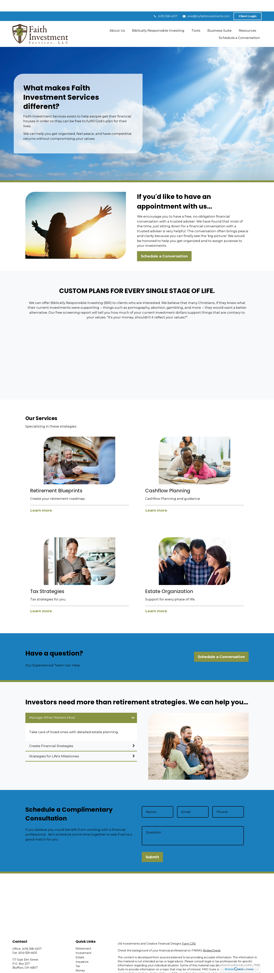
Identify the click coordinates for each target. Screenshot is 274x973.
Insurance (82, 950)
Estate (80, 946)
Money (80, 959)
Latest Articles (85, 968)
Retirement (83, 937)
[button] (117, 19)
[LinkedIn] (21, 969)
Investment (83, 941)
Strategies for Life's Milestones (54, 745)
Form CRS (189, 932)
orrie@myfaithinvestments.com (206, 4)
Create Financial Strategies (51, 734)
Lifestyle (81, 963)
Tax (78, 954)
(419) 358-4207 (165, 4)
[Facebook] (15, 969)
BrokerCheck (211, 939)
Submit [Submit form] (152, 845)
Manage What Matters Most (52, 706)
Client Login (247, 4)
